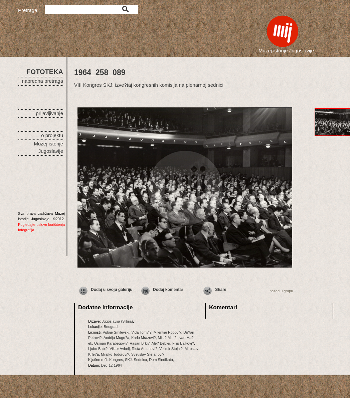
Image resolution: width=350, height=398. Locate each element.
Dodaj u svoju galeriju (112, 289)
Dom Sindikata (161, 360)
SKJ (128, 360)
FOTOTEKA (44, 71)
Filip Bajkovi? (183, 343)
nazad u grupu (281, 291)
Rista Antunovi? (144, 349)
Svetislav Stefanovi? (147, 354)
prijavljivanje (49, 113)
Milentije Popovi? (167, 332)
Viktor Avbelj (120, 349)
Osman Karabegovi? (111, 343)
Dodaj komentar (168, 289)
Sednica (140, 360)
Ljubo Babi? (98, 349)
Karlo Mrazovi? (143, 338)
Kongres (116, 360)
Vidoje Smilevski (116, 332)
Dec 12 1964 (111, 365)
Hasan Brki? (140, 343)
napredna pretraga (42, 81)
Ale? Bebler (161, 343)
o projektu (52, 135)
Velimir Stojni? (171, 349)
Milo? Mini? (167, 338)
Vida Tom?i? (141, 332)
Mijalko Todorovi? (115, 354)
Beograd (111, 327)
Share (220, 289)
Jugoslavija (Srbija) (117, 321)
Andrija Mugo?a (116, 338)
